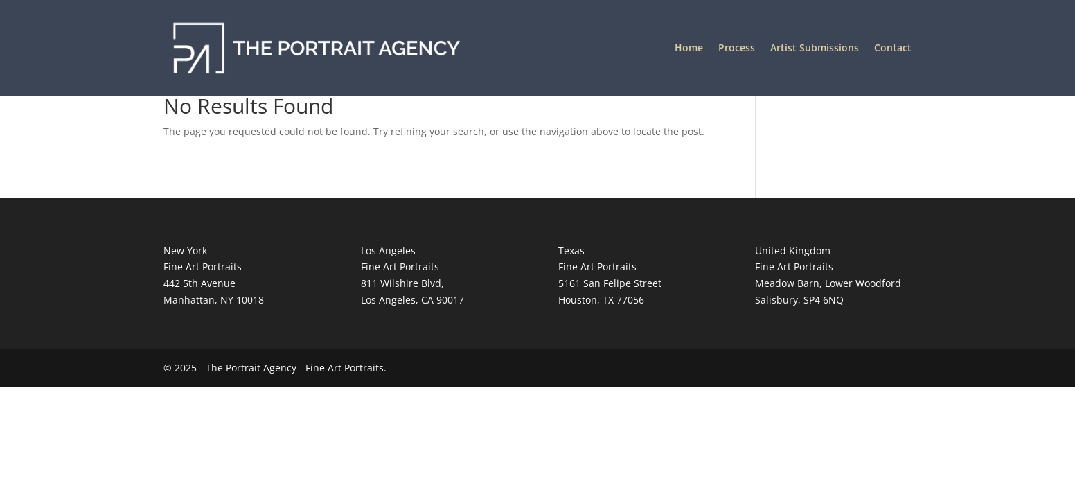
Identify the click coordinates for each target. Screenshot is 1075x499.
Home (689, 48)
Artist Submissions (814, 48)
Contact (893, 48)
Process (736, 48)
